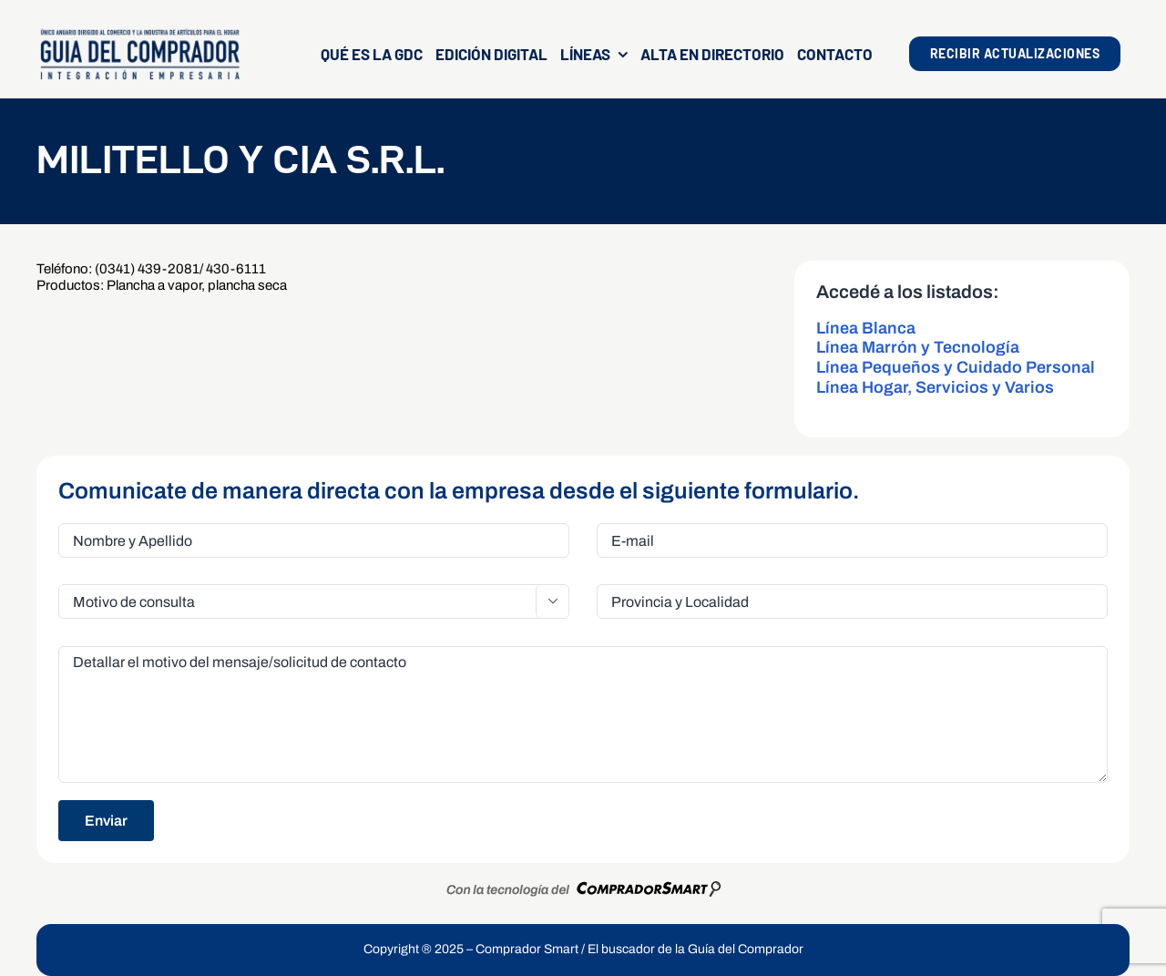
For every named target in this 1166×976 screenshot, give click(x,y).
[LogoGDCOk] (139, 34)
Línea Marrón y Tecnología (917, 347)
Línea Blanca (865, 328)
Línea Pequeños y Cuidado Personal (955, 367)
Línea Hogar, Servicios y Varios (935, 387)
